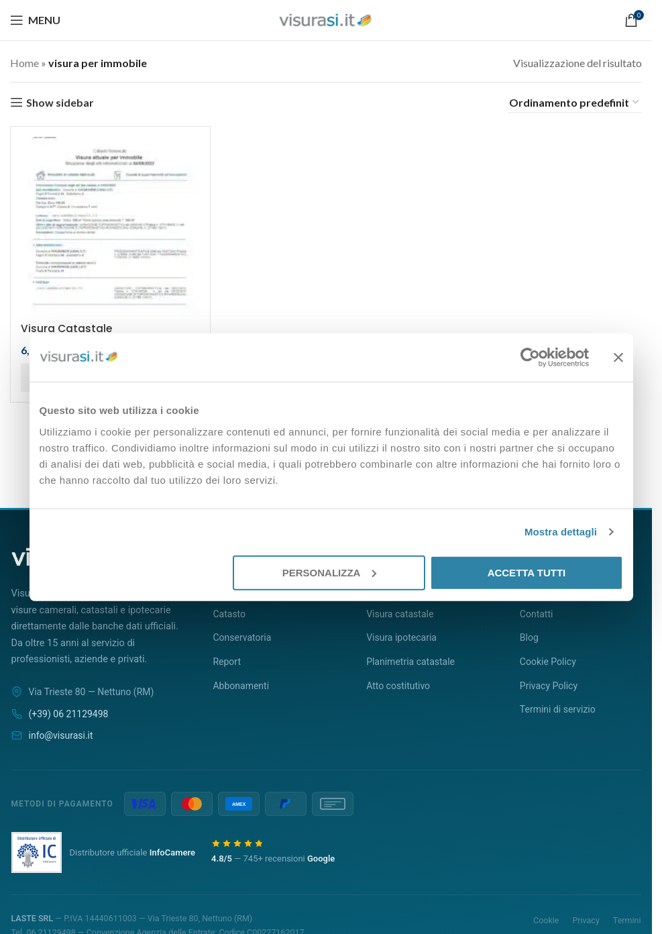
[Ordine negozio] (575, 103)
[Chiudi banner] (618, 358)
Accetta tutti (527, 572)
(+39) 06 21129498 (69, 714)
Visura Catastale (67, 325)
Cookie (546, 920)
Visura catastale (399, 614)
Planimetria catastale (410, 661)
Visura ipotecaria (401, 637)
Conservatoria (242, 637)
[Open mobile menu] (35, 20)
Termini (627, 920)
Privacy (585, 920)
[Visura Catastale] (109, 225)
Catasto (229, 614)
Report (227, 661)
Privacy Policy (548, 685)
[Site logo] (326, 18)
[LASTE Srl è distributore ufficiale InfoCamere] (36, 852)
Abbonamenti (241, 685)
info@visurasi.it (61, 735)
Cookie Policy (548, 661)
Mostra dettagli (561, 531)
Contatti (536, 614)
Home (24, 62)
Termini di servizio (558, 709)
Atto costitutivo (398, 685)
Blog (529, 637)
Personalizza (329, 572)
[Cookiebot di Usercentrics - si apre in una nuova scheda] (530, 358)
